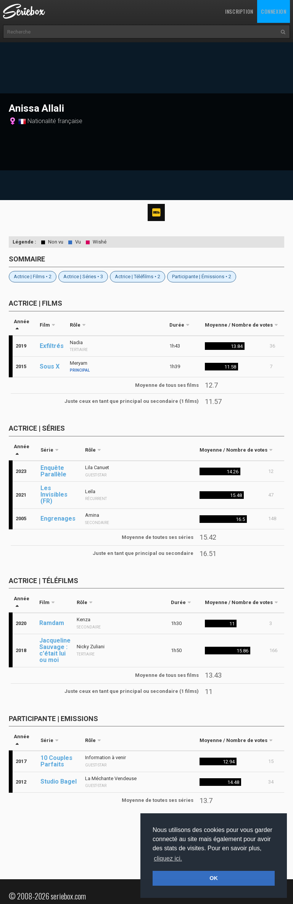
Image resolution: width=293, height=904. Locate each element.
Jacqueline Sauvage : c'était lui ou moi (55, 650)
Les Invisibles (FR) (54, 494)
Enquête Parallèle (53, 471)
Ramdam (51, 623)
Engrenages (58, 518)
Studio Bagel (58, 781)
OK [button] (213, 878)
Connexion (273, 11)
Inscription (239, 11)
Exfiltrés (52, 346)
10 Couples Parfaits (56, 761)
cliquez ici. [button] (168, 858)
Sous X (50, 366)
